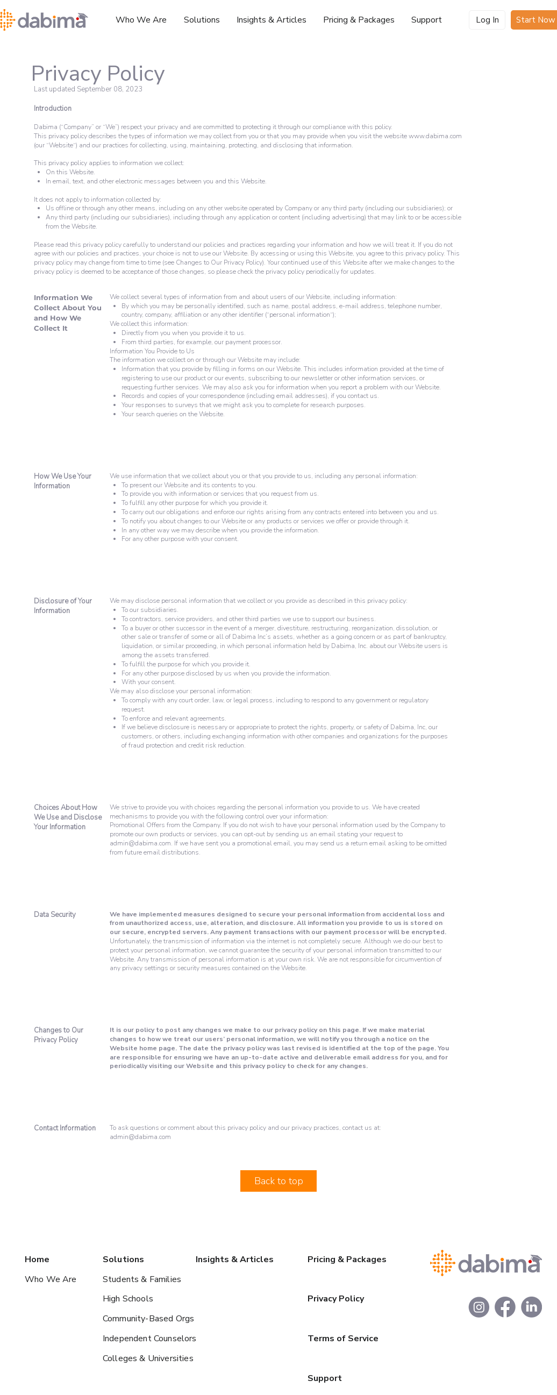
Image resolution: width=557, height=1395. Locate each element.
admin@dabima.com (140, 843)
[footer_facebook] (505, 1307)
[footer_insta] (478, 1307)
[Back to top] (278, 1181)
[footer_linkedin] (531, 1307)
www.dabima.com (435, 136)
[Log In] (487, 20)
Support (325, 1378)
